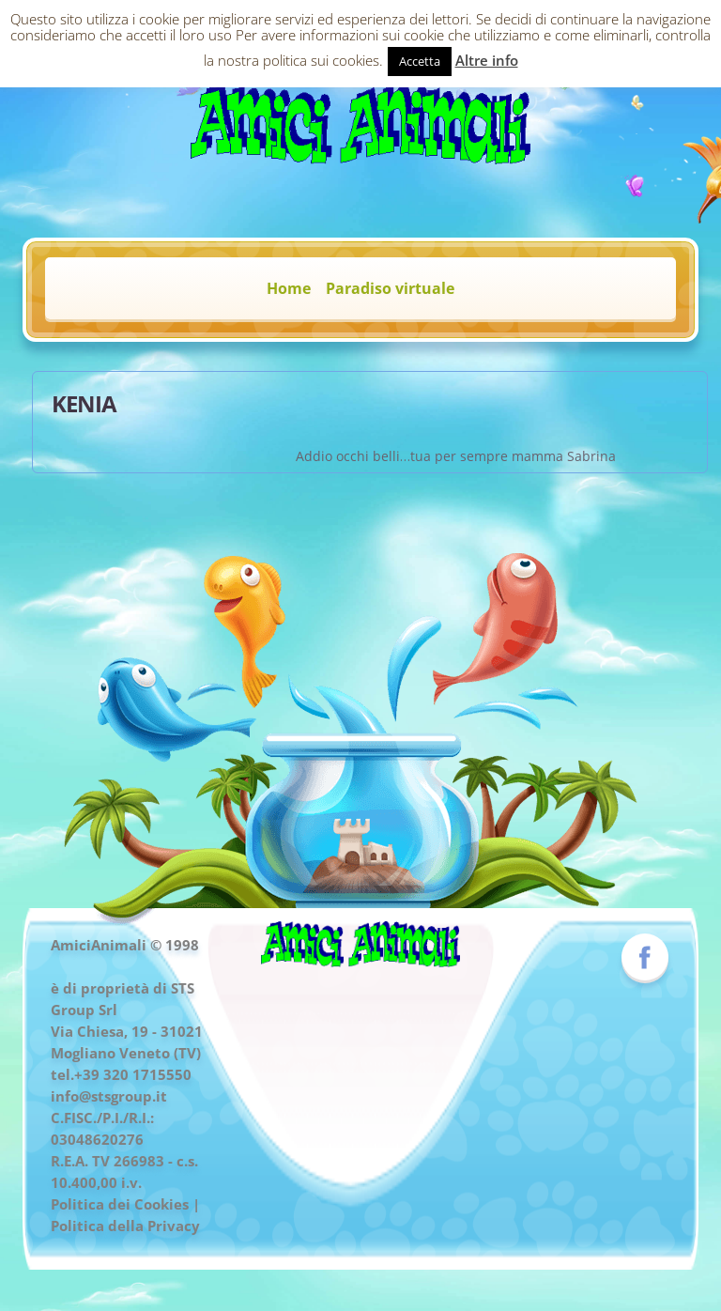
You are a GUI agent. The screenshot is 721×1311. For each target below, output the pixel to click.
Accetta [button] (419, 61)
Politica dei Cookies (120, 1204)
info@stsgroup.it (109, 1096)
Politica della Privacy (125, 1225)
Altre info (486, 60)
